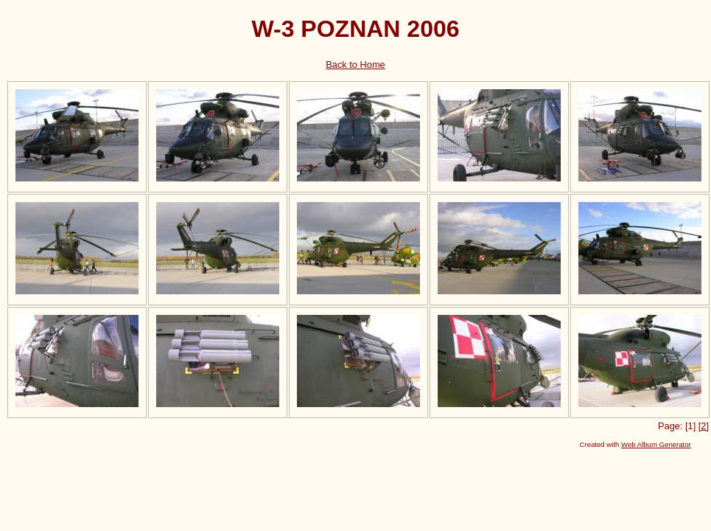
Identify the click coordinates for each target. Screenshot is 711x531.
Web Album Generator (656, 444)
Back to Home (355, 64)
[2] (703, 425)
